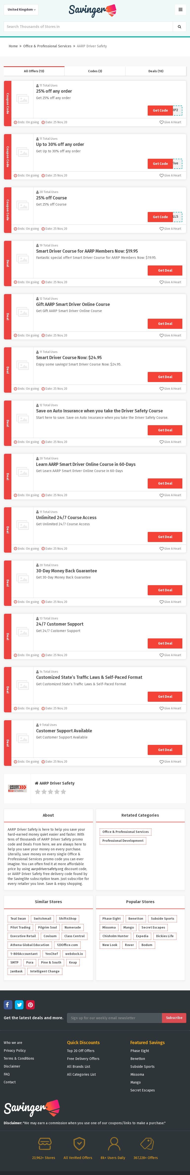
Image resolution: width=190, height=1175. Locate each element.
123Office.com (67, 945)
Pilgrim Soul (47, 927)
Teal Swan (18, 918)
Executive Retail (23, 936)
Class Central (74, 936)
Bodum (147, 945)
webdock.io (74, 954)
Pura (29, 962)
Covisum (50, 936)
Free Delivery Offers (83, 1059)
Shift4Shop (67, 918)
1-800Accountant (24, 954)
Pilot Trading (20, 927)
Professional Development (122, 840)
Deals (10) (155, 71)
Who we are (13, 1043)
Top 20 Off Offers (81, 1051)
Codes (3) (95, 71)
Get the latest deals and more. (33, 1017)
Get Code (160, 110)
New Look (109, 945)
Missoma (109, 927)
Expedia (142, 936)
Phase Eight (111, 918)
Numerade (73, 927)
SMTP (14, 962)
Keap (73, 962)
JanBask (16, 971)
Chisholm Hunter (115, 936)
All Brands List (78, 1067)
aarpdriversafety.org (47, 869)
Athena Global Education (29, 945)
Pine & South (51, 962)
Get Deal (165, 270)
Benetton (135, 918)
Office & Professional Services (47, 46)
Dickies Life (165, 936)
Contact (10, 1082)
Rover (129, 945)
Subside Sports (162, 918)
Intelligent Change (45, 971)
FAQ (7, 1074)
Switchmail (42, 918)
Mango (128, 927)
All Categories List (81, 1074)
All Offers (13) (34, 71)
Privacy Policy (15, 1051)
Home (13, 46)
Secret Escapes (153, 927)
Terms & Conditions (19, 1058)
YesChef (51, 954)
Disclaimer (12, 1066)
